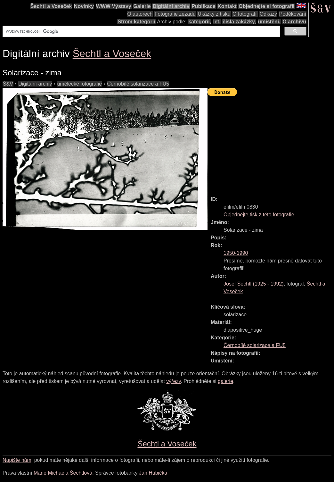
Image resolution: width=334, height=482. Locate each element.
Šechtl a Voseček (51, 6)
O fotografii (244, 14)
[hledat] (140, 31)
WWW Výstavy (113, 6)
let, (217, 21)
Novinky (84, 6)
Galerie (142, 6)
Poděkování (292, 14)
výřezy (173, 381)
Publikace (203, 6)
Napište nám (17, 460)
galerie (225, 381)
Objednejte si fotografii (266, 6)
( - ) (254, 284)
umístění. (269, 21)
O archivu (294, 21)
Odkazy (268, 14)
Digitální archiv (171, 6)
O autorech (139, 14)
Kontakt (227, 6)
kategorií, (199, 21)
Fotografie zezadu (175, 14)
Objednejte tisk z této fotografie (259, 214)
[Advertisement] (271, 143)
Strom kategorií (136, 21)
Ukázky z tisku (214, 14)
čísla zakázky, (239, 21)
